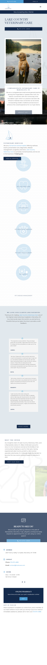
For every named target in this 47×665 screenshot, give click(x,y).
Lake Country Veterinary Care (28, 315)
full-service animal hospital (17, 145)
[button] (40, 7)
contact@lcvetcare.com (17, 565)
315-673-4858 (14, 562)
